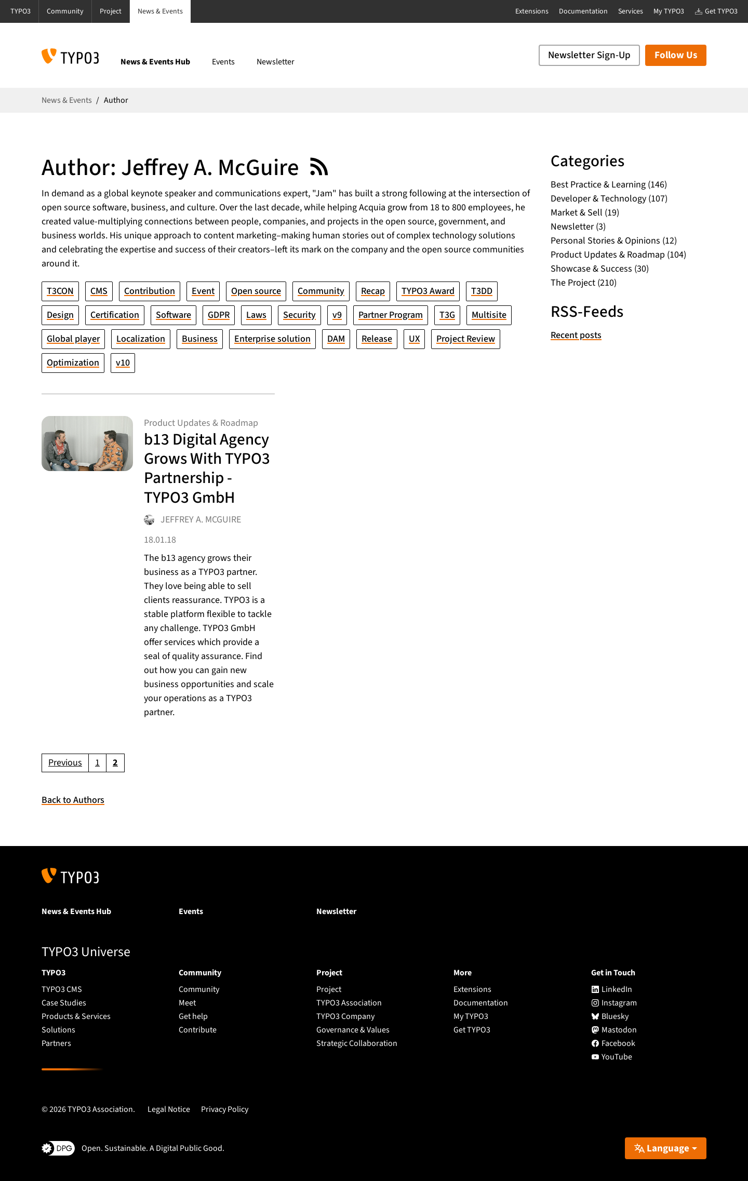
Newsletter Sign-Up (589, 55)
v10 (123, 362)
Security (299, 314)
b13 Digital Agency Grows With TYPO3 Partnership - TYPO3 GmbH (207, 468)
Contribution (149, 291)
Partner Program (390, 314)
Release (377, 338)
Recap (373, 291)
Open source (256, 291)
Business (200, 338)
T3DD (481, 291)
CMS (99, 291)
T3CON (60, 291)
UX (414, 338)
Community (321, 291)
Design (60, 314)
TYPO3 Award (428, 291)
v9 (337, 314)
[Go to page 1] (97, 763)
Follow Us (675, 55)
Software (173, 314)
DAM (336, 338)
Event (203, 291)
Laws (256, 314)
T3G (447, 314)
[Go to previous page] (65, 763)
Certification (114, 314)
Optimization (73, 362)
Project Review (465, 338)
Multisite (489, 314)
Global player (73, 338)
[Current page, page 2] (115, 763)
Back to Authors (73, 800)
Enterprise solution (272, 338)
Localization (140, 338)
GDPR (219, 314)
